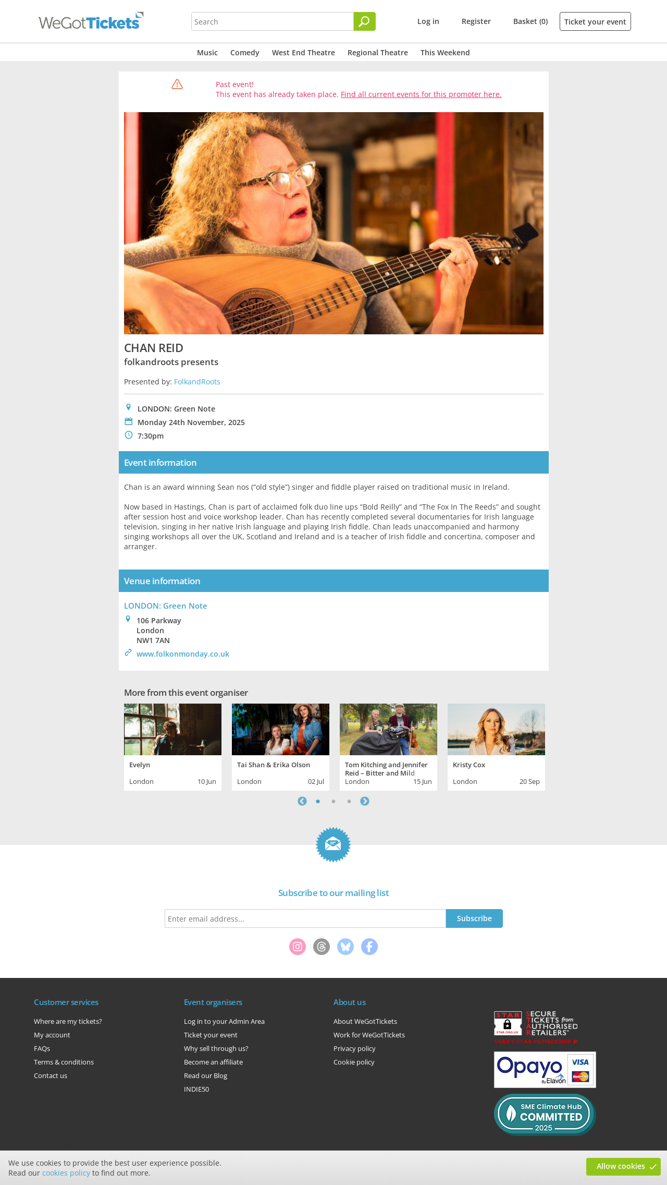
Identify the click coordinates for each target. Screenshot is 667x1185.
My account (52, 1034)
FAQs (42, 1048)
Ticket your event (595, 22)
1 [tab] (318, 801)
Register (476, 21)
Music (207, 52)
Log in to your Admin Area (224, 1021)
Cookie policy (354, 1062)
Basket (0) (530, 21)
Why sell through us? (216, 1048)
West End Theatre (303, 52)
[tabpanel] (173, 746)
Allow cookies (621, 1166)
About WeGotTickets (365, 1021)
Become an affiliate (213, 1062)
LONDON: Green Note (165, 605)
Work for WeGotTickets (369, 1034)
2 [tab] (333, 801)
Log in (428, 21)
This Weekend (445, 52)
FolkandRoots (197, 381)
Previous (302, 801)
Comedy (245, 52)
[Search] (365, 21)
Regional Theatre (378, 52)
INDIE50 (196, 1089)
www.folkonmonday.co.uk (183, 654)
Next (365, 801)
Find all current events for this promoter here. (421, 94)
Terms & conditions (64, 1062)
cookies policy (66, 1173)
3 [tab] (349, 801)
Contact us (50, 1075)
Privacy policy (355, 1048)
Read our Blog (205, 1075)
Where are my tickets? (68, 1021)
